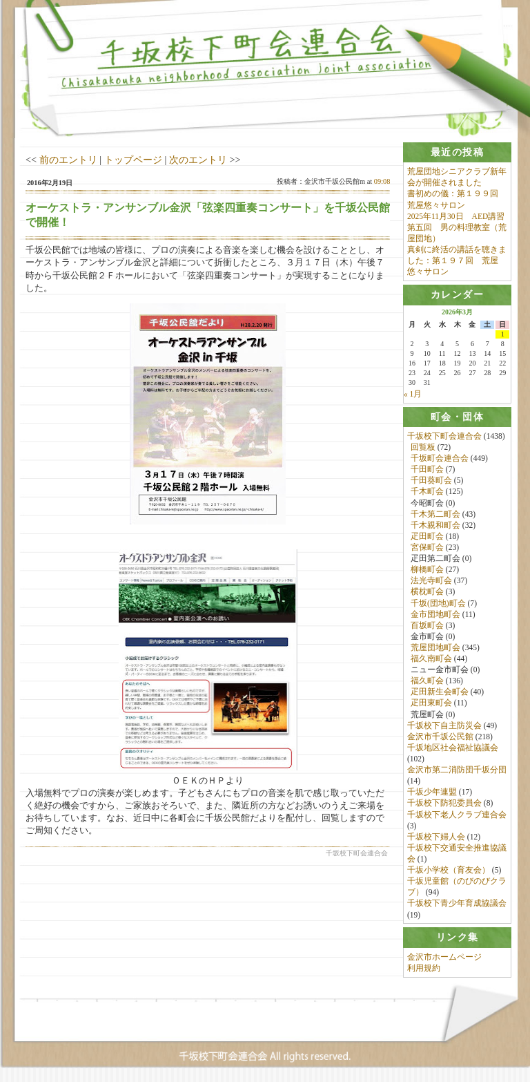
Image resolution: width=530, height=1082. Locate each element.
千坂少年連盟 (432, 792)
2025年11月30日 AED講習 (455, 216)
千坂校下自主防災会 (444, 725)
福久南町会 (431, 658)
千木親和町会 (435, 525)
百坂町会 (427, 625)
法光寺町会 (431, 581)
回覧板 (423, 447)
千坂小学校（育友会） (448, 870)
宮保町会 (427, 547)
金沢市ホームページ (444, 957)
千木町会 (427, 492)
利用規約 (423, 968)
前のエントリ (68, 159)
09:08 (382, 181)
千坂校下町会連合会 (444, 436)
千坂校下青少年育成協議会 (457, 904)
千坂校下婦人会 (436, 837)
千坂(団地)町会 (438, 603)
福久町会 (427, 681)
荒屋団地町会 (435, 647)
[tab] (457, 152)
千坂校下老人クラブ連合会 (457, 814)
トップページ (133, 159)
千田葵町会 (431, 481)
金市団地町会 (435, 614)
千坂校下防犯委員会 (444, 803)
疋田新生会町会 (440, 692)
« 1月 (413, 394)
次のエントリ (198, 159)
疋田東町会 (431, 703)
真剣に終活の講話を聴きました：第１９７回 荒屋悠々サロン (457, 260)
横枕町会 (427, 592)
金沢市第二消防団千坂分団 (457, 770)
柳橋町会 (427, 569)
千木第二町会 (435, 514)
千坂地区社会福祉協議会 (452, 747)
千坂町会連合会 (440, 458)
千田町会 (427, 470)
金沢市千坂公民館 (440, 736)
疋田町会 (427, 536)
